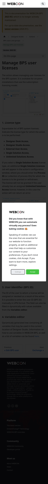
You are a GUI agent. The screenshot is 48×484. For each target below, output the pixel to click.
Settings (18, 272)
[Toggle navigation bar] (4, 4)
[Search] (43, 4)
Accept (32, 272)
